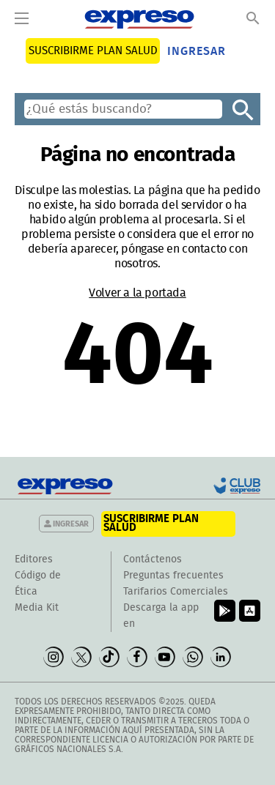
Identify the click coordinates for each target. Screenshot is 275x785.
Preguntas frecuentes (173, 575)
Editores (34, 559)
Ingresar (196, 51)
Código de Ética (38, 583)
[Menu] (22, 19)
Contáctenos (152, 559)
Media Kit (37, 608)
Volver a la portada (137, 293)
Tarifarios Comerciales (175, 592)
